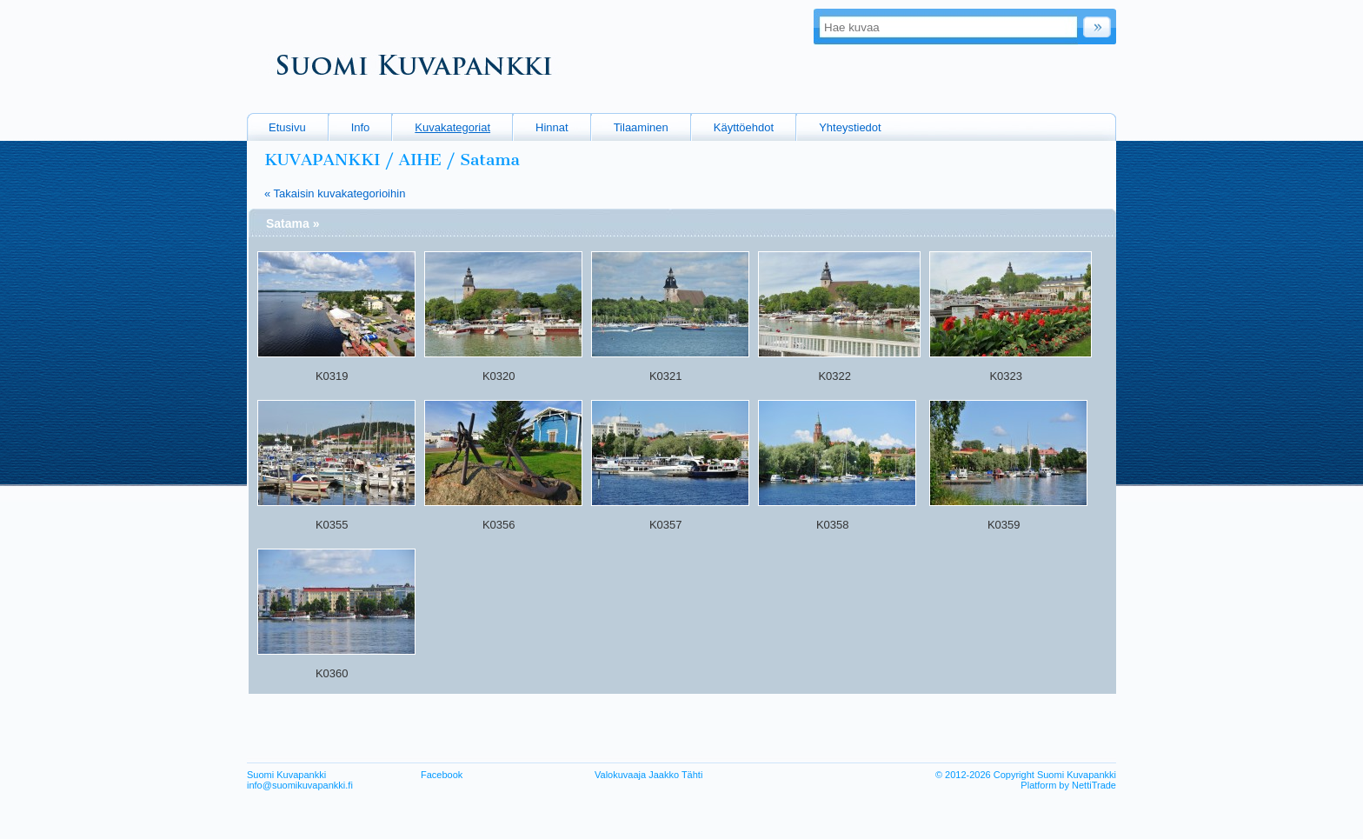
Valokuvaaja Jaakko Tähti (648, 774)
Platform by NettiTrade (1068, 785)
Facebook (441, 774)
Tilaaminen (641, 127)
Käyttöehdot (744, 127)
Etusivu (287, 127)
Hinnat (551, 127)
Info (360, 127)
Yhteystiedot (850, 127)
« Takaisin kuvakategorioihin (334, 193)
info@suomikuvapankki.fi (300, 785)
